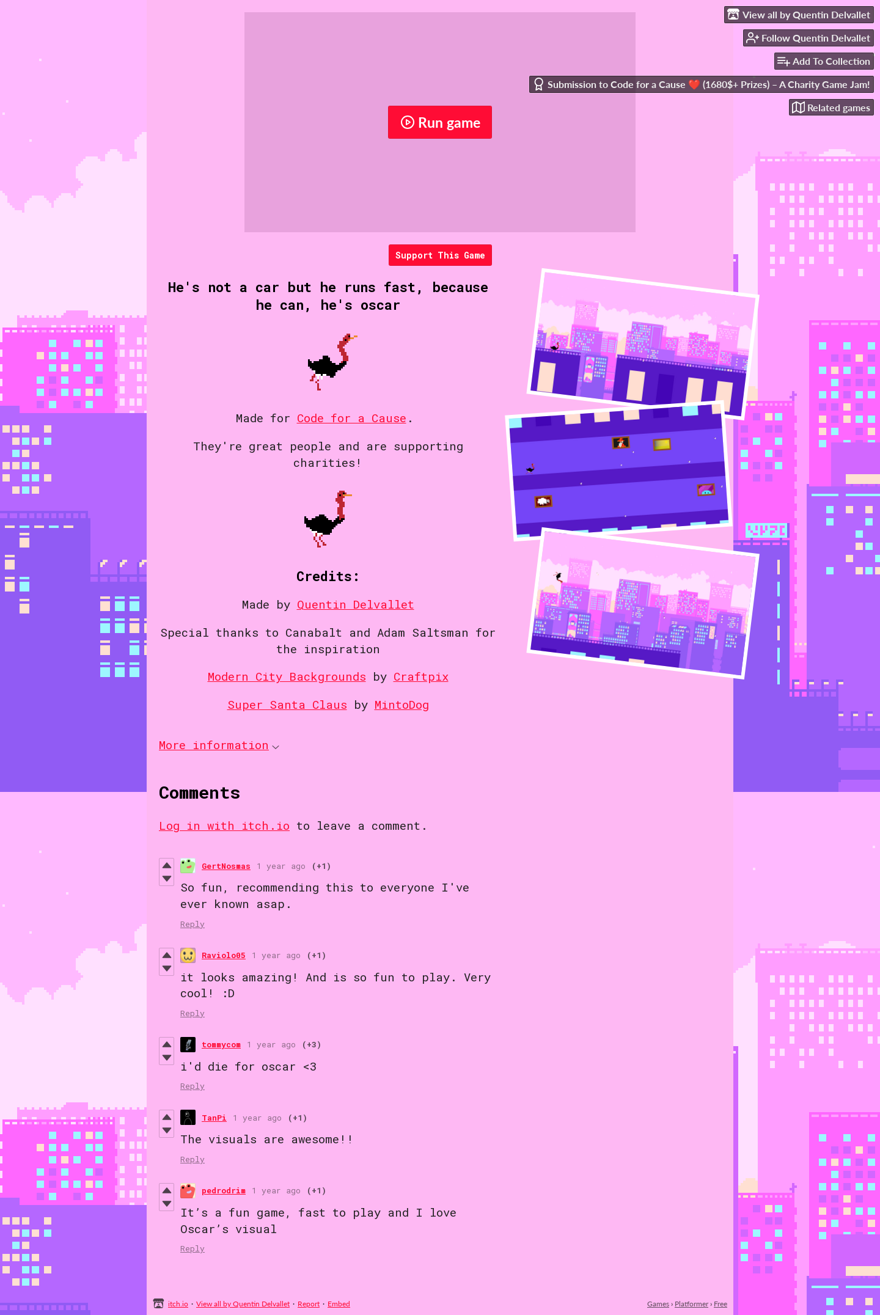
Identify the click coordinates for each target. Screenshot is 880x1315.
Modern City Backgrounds (287, 676)
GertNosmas (226, 865)
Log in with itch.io (224, 825)
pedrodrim (224, 1190)
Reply (192, 923)
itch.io (178, 1303)
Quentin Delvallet (355, 604)
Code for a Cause (351, 417)
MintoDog (402, 704)
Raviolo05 (224, 955)
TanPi (214, 1117)
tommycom (221, 1044)
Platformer (691, 1303)
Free (720, 1303)
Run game (440, 122)
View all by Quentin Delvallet (243, 1303)
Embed (339, 1303)
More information (219, 744)
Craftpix (421, 676)
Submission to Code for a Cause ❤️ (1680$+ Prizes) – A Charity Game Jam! (701, 84)
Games (658, 1303)
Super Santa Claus (287, 704)
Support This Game (440, 255)
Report (309, 1303)
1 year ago (281, 865)
